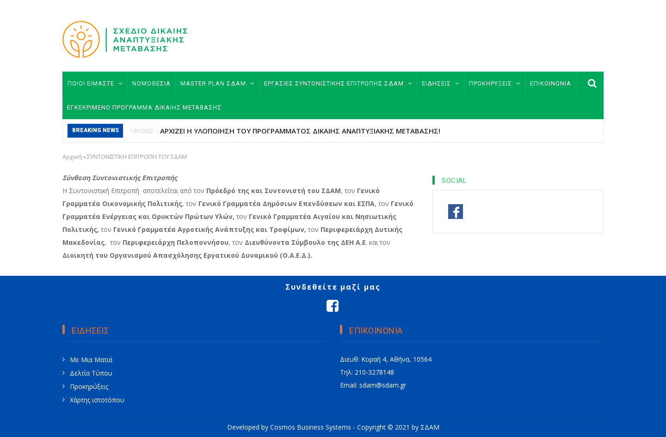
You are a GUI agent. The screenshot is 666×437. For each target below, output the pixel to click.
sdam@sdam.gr (382, 385)
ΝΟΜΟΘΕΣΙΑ (151, 83)
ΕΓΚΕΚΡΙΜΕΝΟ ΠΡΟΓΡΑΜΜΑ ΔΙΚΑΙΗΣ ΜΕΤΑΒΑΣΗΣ (144, 107)
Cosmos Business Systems (310, 427)
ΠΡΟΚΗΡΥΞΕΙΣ (494, 83)
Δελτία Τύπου (91, 373)
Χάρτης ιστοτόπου (97, 399)
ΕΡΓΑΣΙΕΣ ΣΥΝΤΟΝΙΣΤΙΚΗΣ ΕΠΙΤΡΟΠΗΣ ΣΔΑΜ (338, 83)
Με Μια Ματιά (91, 359)
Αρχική (72, 156)
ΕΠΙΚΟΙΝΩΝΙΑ (550, 83)
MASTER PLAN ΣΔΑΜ (217, 83)
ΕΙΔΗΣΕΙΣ (440, 83)
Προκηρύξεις (89, 386)
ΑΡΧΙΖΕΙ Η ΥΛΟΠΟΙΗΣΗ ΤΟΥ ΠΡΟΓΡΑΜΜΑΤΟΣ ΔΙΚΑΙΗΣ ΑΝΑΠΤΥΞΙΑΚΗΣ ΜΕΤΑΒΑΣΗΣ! (300, 130)
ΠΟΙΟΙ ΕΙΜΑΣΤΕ (95, 83)
